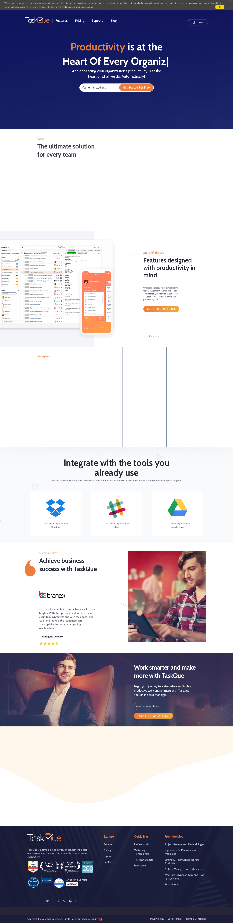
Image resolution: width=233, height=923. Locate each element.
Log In (198, 22)
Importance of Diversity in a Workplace (180, 852)
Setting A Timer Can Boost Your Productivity (181, 861)
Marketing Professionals (141, 852)
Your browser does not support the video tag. (47, 118)
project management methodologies (184, 844)
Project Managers (143, 859)
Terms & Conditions (196, 918)
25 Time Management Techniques (183, 869)
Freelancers (140, 865)
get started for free (161, 309)
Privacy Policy (157, 918)
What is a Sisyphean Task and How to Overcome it (184, 876)
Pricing (79, 20)
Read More (171, 884)
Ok (219, 7)
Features (61, 20)
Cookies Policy (175, 918)
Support (97, 20)
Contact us (109, 862)
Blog (113, 20)
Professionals (141, 844)
